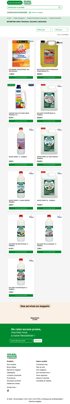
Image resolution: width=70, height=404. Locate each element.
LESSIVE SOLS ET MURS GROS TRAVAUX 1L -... (19, 114)
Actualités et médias (43, 381)
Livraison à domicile (14, 375)
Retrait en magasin (14, 370)
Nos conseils (11, 364)
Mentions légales (35, 401)
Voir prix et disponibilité (21, 77)
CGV (30, 399)
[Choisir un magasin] (36, 12)
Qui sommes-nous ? (43, 372)
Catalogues (11, 372)
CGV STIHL (37, 399)
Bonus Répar (11, 367)
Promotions (11, 378)
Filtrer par (41, 30)
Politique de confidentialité (52, 399)
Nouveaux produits (14, 381)
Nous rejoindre (41, 375)
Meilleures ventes (13, 383)
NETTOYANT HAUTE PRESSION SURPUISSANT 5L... (47, 70)
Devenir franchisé (42, 378)
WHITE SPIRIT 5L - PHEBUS (46, 200)
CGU (25, 399)
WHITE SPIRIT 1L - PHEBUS (18, 157)
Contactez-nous (42, 364)
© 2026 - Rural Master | (15, 399)
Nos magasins (41, 370)
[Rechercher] (34, 7)
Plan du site (40, 367)
